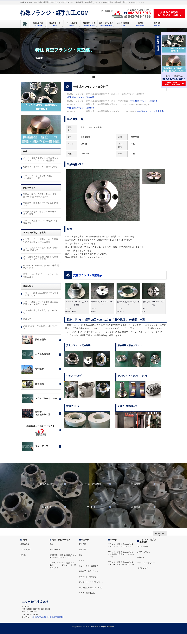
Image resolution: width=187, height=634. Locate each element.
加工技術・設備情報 (91, 484)
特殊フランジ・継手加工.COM (54, 12)
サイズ (81, 560)
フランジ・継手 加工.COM (148, 540)
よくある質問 (25, 550)
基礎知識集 (24, 544)
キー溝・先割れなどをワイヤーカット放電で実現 (40, 213)
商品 (51, 544)
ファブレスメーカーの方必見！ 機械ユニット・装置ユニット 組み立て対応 (63, 565)
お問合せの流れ (143, 552)
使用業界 (82, 550)
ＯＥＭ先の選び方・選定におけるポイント (40, 311)
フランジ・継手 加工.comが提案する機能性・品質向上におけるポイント (121, 554)
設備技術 (136, 484)
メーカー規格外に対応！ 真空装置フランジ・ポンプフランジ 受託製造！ (41, 159)
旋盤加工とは (29, 319)
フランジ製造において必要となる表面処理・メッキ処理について (40, 303)
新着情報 (136, 507)
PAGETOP (159, 533)
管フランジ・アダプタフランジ (91, 582)
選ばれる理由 (46, 484)
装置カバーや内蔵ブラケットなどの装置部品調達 (40, 275)
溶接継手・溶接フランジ (88, 571)
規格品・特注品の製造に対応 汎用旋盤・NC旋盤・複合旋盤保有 (40, 195)
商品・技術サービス (61, 539)
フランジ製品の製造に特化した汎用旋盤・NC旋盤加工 (40, 249)
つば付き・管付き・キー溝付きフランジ (40, 168)
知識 (25, 539)
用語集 (23, 555)
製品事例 (46, 507)
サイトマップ (142, 568)
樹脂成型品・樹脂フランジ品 (90, 588)
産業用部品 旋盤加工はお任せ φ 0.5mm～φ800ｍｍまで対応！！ (63, 556)
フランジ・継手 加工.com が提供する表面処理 (40, 221)
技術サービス (55, 550)
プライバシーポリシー (146, 563)
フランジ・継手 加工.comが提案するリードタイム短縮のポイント (121, 563)
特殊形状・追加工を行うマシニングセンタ (40, 204)
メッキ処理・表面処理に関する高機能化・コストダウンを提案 (40, 257)
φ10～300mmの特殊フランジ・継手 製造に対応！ (41, 266)
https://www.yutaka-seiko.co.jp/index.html (47, 617)
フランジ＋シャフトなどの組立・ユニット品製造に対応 (40, 176)
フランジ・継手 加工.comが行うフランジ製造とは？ (41, 294)
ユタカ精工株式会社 (90, 627)
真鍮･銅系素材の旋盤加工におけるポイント (41, 326)
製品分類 (82, 544)
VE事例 (91, 507)
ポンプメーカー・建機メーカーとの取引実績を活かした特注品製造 (40, 240)
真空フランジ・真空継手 (87, 275)
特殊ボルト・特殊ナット (88, 577)
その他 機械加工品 (87, 593)
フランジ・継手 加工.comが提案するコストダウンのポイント (120, 545)
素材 (80, 555)
